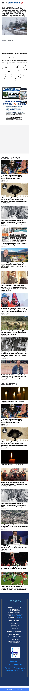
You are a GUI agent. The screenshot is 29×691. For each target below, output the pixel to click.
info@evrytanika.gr (16, 615)
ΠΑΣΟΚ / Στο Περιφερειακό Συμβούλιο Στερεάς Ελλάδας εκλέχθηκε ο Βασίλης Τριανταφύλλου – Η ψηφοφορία (13, 376)
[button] (3, 3)
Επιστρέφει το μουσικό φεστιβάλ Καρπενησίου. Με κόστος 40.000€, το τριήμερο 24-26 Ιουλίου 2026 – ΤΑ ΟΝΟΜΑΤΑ (12, 177)
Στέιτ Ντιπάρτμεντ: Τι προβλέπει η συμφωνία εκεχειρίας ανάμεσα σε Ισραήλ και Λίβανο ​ (14, 526)
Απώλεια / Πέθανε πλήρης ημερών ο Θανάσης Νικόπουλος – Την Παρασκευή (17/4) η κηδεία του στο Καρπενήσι (13, 222)
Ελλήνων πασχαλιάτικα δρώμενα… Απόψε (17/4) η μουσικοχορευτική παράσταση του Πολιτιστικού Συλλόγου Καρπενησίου (14, 200)
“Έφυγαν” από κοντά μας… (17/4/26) (12, 465)
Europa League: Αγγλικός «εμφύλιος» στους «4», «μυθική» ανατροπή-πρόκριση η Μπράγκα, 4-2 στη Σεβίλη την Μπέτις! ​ (14, 588)
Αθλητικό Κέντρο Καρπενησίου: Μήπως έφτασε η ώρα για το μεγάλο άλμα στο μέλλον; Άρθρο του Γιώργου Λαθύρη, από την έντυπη (14, 265)
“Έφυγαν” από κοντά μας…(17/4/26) (12, 401)
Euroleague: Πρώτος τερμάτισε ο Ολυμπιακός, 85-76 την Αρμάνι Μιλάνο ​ (13, 567)
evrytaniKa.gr (18, 617)
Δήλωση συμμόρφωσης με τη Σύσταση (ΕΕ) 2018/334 (14, 669)
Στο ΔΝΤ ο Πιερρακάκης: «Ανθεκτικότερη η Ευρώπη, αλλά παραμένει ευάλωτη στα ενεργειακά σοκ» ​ (14, 547)
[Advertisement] (14, 139)
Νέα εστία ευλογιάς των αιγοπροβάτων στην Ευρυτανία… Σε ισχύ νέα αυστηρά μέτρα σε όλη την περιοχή (13, 332)
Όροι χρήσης (14, 661)
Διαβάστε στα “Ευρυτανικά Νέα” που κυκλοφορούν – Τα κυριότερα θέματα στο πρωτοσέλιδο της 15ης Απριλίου (14, 243)
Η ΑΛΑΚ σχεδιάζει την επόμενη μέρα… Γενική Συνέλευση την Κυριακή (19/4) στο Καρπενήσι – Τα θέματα (14, 484)
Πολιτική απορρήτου (14, 665)
